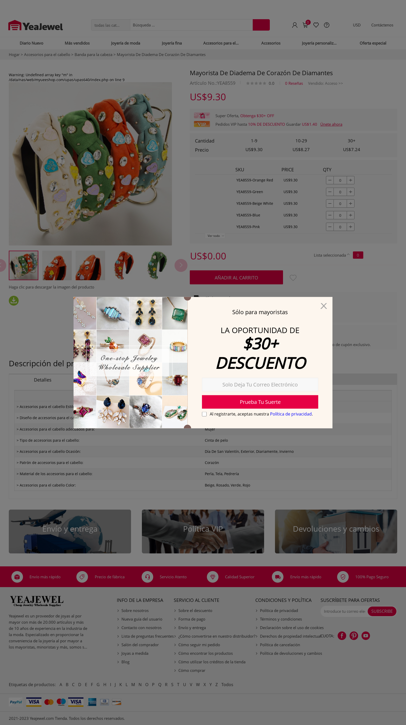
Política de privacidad (291, 414)
